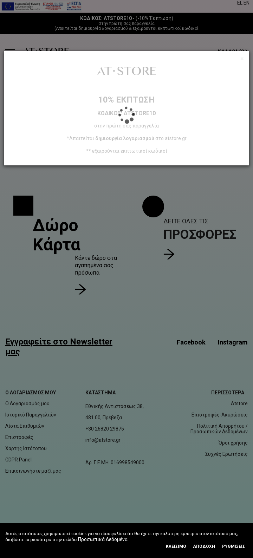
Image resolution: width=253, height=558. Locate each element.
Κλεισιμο (176, 546)
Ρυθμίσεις (233, 546)
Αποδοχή (204, 546)
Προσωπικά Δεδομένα (103, 539)
